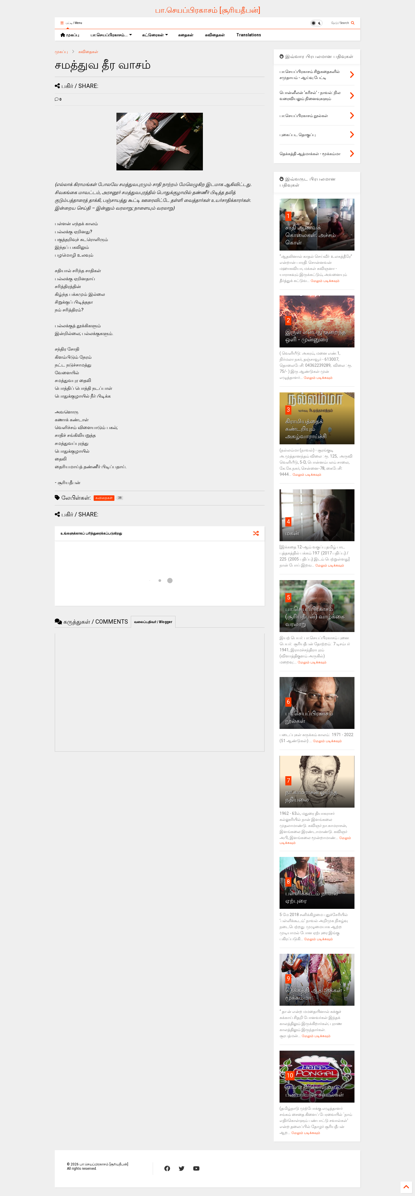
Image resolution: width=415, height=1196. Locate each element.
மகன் (292, 533)
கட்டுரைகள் (155, 35)
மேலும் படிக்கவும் (325, 281)
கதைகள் (185, 35)
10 (290, 1075)
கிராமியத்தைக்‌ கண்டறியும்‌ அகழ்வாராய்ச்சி (306, 429)
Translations (248, 35)
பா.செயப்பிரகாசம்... (111, 35)
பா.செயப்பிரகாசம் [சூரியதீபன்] (207, 10)
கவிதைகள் (215, 35)
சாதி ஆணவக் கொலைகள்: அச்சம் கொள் (310, 235)
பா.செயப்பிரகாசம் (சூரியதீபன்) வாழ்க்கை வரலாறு (315, 616)
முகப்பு (70, 35)
